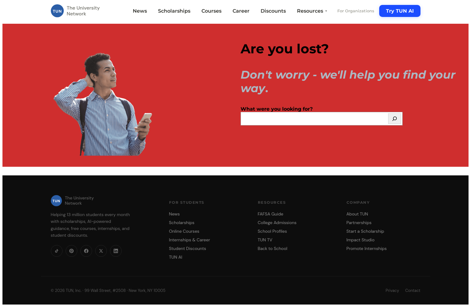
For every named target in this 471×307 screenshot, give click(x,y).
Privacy (392, 290)
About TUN (357, 214)
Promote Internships (367, 248)
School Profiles (272, 231)
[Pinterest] (71, 251)
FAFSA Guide (270, 214)
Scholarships (174, 11)
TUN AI (175, 257)
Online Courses (184, 231)
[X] (101, 251)
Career (241, 11)
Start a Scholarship (365, 231)
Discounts (273, 11)
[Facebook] (86, 251)
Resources (312, 11)
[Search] (394, 118)
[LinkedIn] (116, 251)
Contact (412, 290)
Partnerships (359, 222)
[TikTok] (57, 251)
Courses (211, 11)
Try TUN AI (400, 11)
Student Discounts (187, 248)
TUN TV (265, 240)
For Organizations (355, 10)
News (140, 11)
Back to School (272, 248)
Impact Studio (361, 240)
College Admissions (277, 222)
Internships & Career (189, 240)
